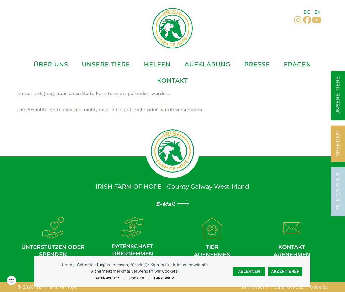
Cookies (136, 278)
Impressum (164, 278)
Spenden (337, 144)
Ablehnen (249, 271)
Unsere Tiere (337, 95)
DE (306, 12)
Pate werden (337, 192)
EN (317, 12)
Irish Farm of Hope (57, 287)
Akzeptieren (285, 271)
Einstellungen (11, 280)
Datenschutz (107, 278)
